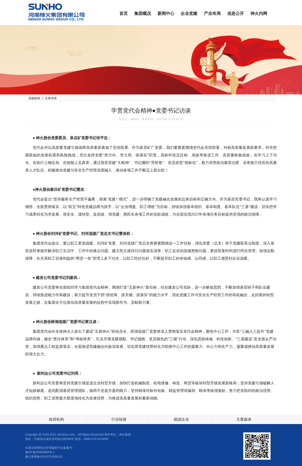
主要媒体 (243, 419)
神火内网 (258, 13)
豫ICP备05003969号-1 (40, 452)
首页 (123, 13)
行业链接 (118, 419)
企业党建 (189, 13)
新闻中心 (166, 13)
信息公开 (235, 13)
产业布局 (212, 13)
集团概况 (142, 13)
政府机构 (56, 419)
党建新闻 (34, 98)
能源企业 (181, 419)
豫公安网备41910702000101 (44, 456)
